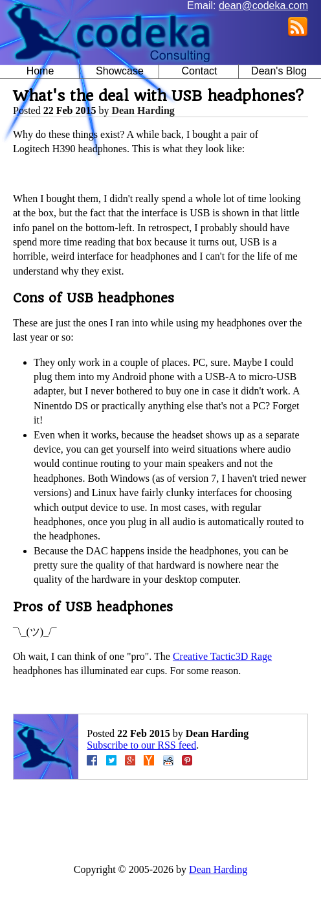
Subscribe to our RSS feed (141, 745)
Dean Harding (142, 110)
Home (40, 70)
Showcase (120, 70)
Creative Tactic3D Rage (222, 656)
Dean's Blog (279, 70)
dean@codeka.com (263, 5)
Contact (199, 70)
